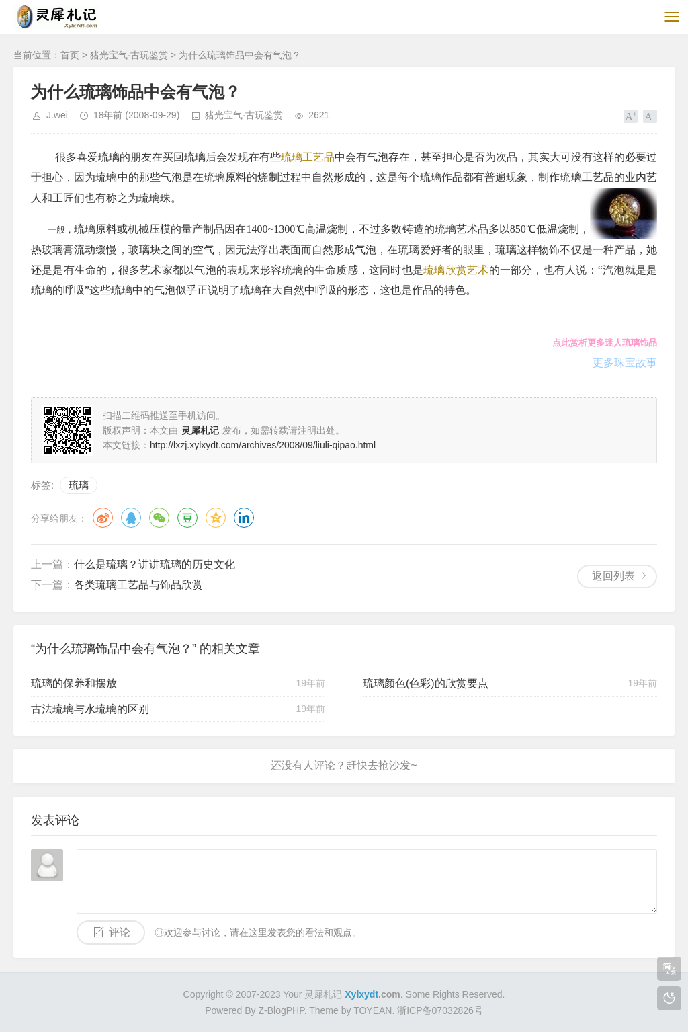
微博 (103, 518)
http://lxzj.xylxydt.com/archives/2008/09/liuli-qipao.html (263, 445)
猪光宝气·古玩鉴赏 (129, 55)
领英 (244, 518)
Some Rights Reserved (454, 994)
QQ (131, 518)
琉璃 (79, 485)
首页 (69, 55)
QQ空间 (216, 518)
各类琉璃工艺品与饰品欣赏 (138, 584)
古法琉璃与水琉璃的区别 (90, 709)
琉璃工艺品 (308, 157)
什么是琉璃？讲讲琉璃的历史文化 (154, 564)
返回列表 (613, 576)
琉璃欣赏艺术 (455, 270)
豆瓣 (187, 518)
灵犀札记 (323, 994)
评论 (119, 932)
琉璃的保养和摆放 (74, 683)
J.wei (57, 115)
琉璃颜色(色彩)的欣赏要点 (425, 683)
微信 (159, 518)
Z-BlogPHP (281, 1010)
